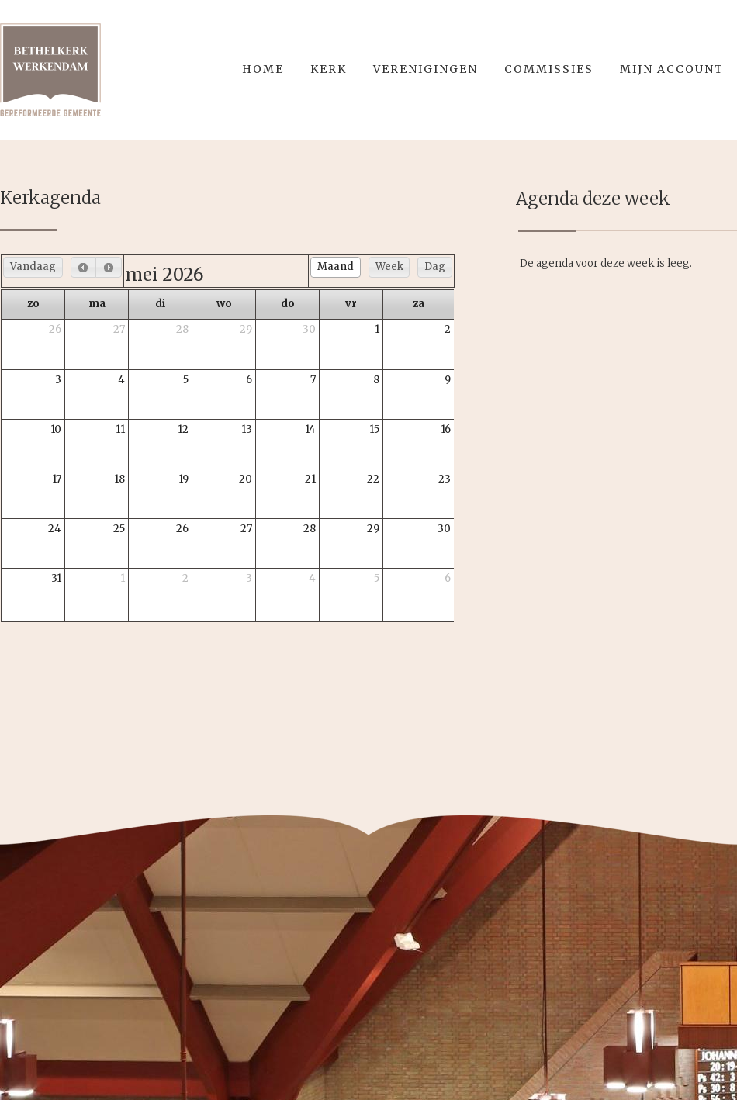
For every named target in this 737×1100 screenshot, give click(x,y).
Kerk (328, 69)
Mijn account (672, 69)
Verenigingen (425, 69)
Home (263, 69)
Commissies (548, 69)
